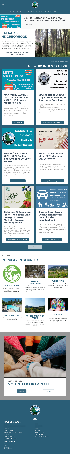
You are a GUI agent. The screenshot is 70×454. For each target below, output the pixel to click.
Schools (58, 314)
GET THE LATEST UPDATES (59, 62)
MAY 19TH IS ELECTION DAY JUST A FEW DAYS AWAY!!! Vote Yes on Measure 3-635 (16, 98)
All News (6, 424)
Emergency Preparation (35, 282)
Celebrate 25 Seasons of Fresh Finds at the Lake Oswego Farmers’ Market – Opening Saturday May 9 (17, 217)
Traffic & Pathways (9, 430)
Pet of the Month (39, 434)
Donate (6, 445)
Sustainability (12, 285)
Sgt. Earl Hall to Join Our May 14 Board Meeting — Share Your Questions (52, 97)
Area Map (6, 428)
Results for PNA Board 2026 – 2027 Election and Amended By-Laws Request (17, 157)
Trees (36, 424)
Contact (6, 447)
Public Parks (58, 281)
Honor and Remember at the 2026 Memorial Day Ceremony (51, 156)
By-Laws (37, 430)
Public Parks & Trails (9, 436)
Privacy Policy (8, 449)
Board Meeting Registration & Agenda (14, 426)
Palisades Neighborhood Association (35, 12)
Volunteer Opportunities (42, 436)
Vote (5, 444)
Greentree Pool (11, 315)
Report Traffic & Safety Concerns (13, 432)
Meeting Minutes (39, 432)
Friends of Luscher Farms (35, 317)
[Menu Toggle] (3, 5)
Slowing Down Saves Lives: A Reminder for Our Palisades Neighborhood (50, 216)
